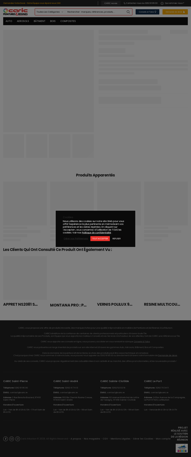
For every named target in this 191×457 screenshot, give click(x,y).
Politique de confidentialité (96, 232)
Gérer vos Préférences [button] (76, 238)
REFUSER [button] (117, 238)
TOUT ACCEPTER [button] (100, 238)
